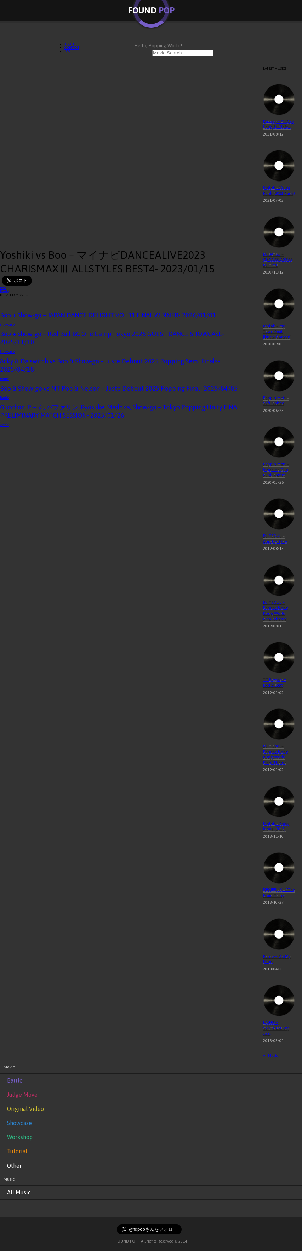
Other (4, 425)
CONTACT (71, 48)
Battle (4, 291)
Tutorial (17, 1151)
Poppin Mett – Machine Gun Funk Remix (276, 469)
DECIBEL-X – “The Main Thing (279, 892)
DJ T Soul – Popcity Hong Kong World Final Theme (275, 754)
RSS (67, 51)
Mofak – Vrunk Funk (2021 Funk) (279, 190)
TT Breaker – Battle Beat (274, 682)
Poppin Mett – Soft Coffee (276, 400)
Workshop (20, 1137)
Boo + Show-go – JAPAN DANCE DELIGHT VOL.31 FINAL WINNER (108, 315)
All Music (270, 1055)
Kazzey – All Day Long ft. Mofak (278, 124)
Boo (3, 288)
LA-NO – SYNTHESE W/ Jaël (276, 1028)
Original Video (25, 1109)
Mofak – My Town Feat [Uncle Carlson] (277, 331)
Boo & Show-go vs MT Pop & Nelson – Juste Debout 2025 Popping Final (119, 388)
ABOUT (70, 44)
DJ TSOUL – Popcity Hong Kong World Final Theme (275, 610)
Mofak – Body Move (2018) (276, 826)
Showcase (7, 324)
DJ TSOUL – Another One (275, 538)
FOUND (151, 10)
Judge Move (22, 1094)
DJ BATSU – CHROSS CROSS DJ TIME (277, 260)
